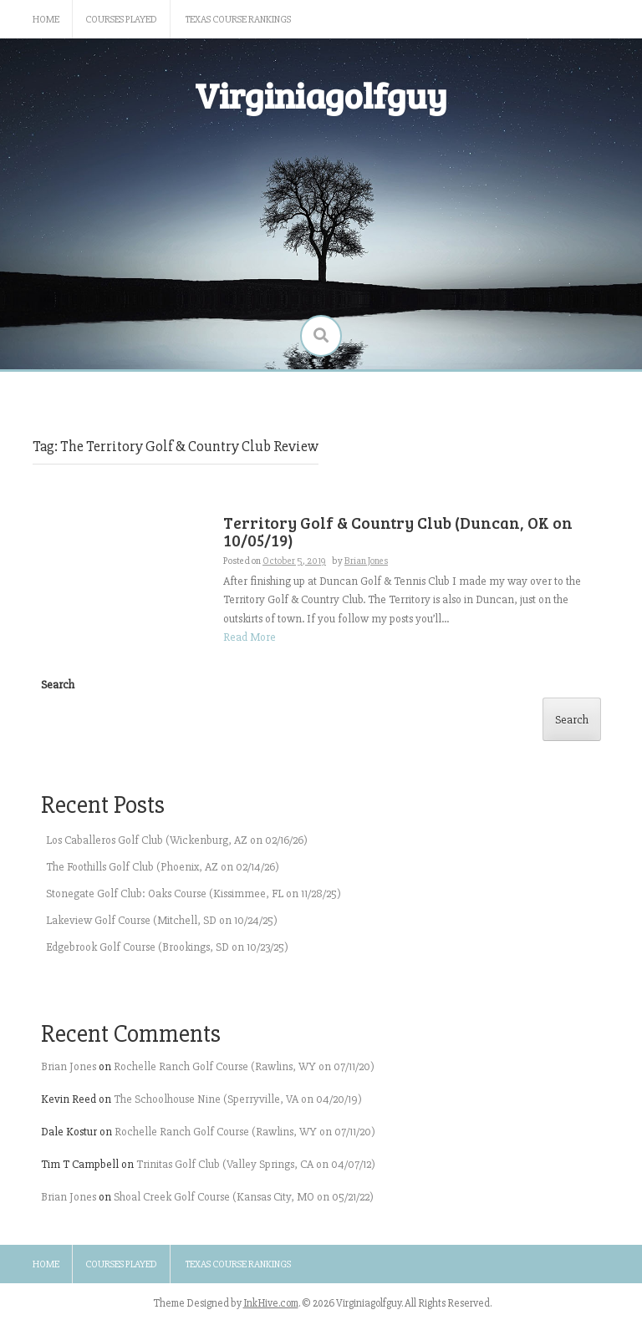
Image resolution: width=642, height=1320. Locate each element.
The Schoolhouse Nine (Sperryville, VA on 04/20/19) (238, 1099)
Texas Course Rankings (238, 19)
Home (46, 19)
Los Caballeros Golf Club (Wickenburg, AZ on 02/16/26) (177, 840)
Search (57, 685)
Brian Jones (68, 1066)
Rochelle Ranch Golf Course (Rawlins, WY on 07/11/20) (244, 1066)
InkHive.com (270, 1303)
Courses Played (121, 19)
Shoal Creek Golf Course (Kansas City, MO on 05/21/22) (244, 1197)
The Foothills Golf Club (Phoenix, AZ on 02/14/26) (162, 867)
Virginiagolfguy (321, 95)
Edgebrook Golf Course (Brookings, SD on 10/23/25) (167, 947)
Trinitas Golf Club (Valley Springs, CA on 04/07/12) (255, 1164)
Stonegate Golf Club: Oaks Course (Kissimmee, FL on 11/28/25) (193, 893)
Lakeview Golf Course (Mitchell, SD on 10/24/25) (162, 920)
